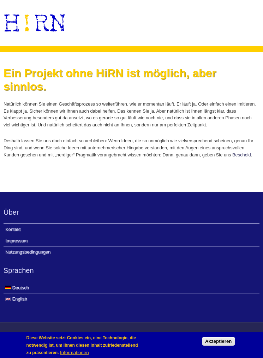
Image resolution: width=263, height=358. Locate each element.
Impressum (16, 240)
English (16, 299)
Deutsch (17, 287)
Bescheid (241, 154)
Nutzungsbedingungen (27, 252)
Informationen (74, 354)
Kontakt (12, 229)
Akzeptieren (218, 343)
